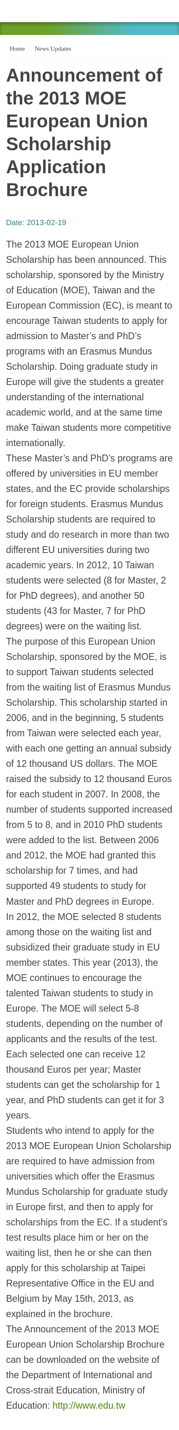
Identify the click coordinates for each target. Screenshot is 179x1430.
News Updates (53, 48)
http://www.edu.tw (88, 1405)
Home (16, 48)
